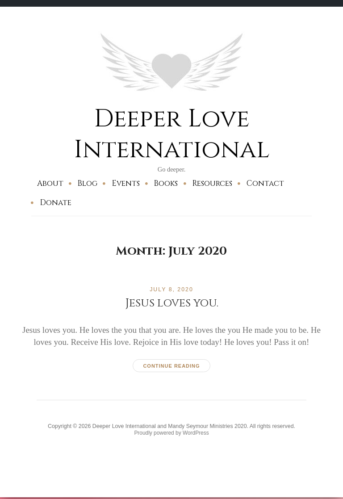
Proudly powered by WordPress (171, 434)
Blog (87, 183)
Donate (55, 202)
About (50, 183)
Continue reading (171, 365)
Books (166, 183)
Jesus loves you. (171, 303)
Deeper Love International (171, 133)
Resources (212, 183)
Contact (265, 183)
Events (126, 183)
